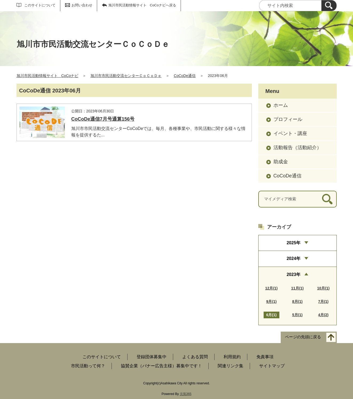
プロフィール (287, 119)
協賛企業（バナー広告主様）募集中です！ (161, 366)
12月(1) (271, 288)
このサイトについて (39, 5)
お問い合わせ (82, 5)
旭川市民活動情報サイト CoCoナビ (47, 76)
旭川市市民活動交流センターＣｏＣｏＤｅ (125, 76)
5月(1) (297, 315)
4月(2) (323, 315)
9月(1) (271, 301)
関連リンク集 (230, 366)
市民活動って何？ (88, 366)
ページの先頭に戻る (303, 337)
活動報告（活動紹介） (297, 147)
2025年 (293, 243)
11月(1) (297, 288)
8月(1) (297, 301)
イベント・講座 (290, 133)
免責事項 (264, 357)
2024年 (293, 258)
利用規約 (232, 357)
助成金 (280, 161)
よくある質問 (195, 357)
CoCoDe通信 (185, 76)
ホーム (280, 105)
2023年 (293, 274)
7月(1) (323, 301)
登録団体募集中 (151, 357)
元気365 (186, 394)
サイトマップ (272, 366)
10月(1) (323, 288)
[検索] (329, 5)
